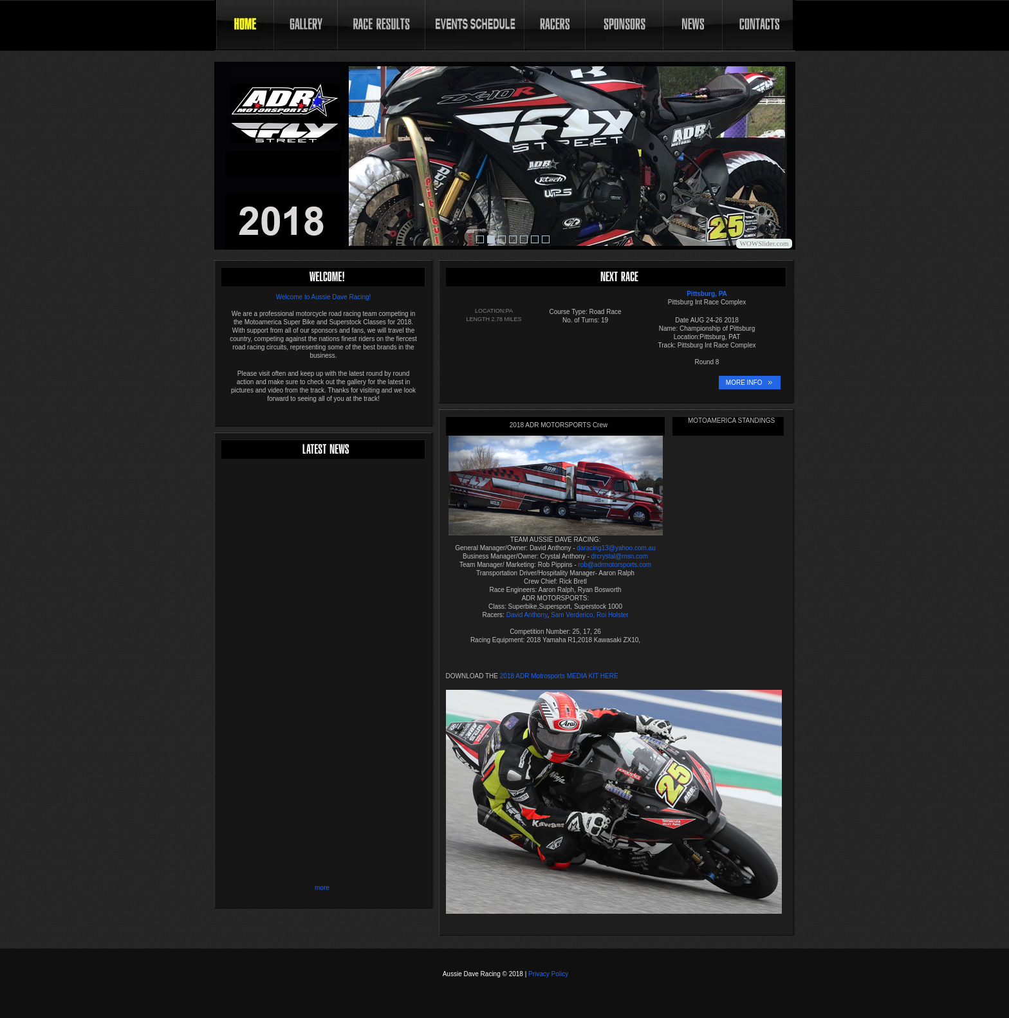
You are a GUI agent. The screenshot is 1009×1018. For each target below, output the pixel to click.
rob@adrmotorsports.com (615, 564)
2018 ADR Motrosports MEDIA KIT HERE (558, 676)
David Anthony (527, 614)
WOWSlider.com (763, 243)
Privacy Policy (548, 973)
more (322, 887)
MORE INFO (744, 382)
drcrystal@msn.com (620, 556)
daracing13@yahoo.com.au (616, 547)
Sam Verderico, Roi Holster (588, 614)
